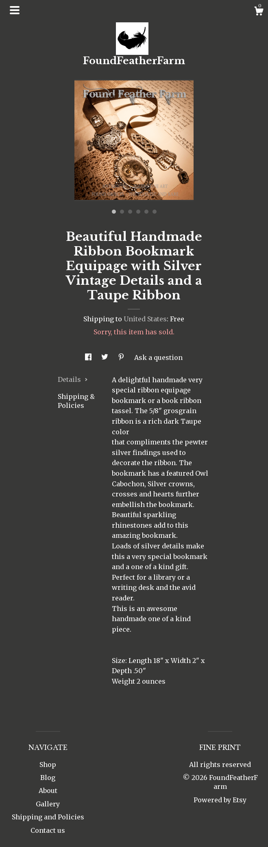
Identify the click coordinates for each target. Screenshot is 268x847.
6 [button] (155, 212)
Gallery (48, 804)
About (48, 790)
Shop (47, 764)
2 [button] (122, 212)
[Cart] (258, 12)
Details (73, 379)
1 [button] (114, 212)
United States (145, 319)
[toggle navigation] (15, 10)
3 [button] (130, 212)
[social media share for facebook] (89, 357)
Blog (47, 777)
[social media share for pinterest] (122, 357)
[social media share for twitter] (105, 357)
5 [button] (146, 212)
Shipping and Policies (48, 817)
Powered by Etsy (220, 800)
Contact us (48, 830)
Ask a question (158, 357)
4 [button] (138, 212)
